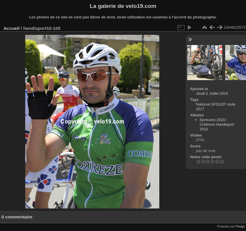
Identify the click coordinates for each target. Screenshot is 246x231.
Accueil (12, 28)
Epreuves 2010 (212, 120)
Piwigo (240, 226)
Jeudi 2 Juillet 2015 (212, 93)
